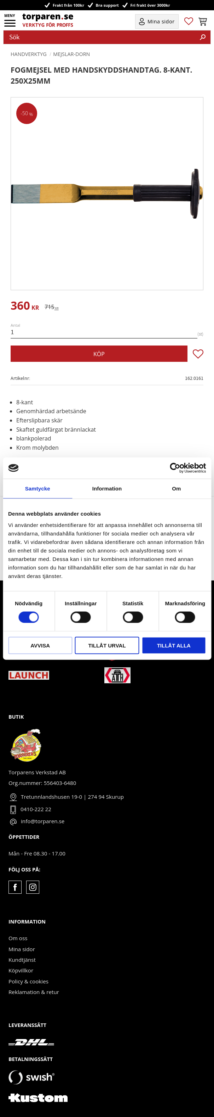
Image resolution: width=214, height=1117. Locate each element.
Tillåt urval (107, 645)
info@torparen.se (42, 821)
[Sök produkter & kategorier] (99, 37)
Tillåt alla (174, 645)
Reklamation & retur (33, 991)
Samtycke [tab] (37, 488)
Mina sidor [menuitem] (161, 21)
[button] (10, 25)
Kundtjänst (22, 959)
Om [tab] (176, 488)
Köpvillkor (20, 970)
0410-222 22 (36, 809)
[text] (25, 307)
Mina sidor (21, 949)
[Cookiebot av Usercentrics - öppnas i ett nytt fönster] (175, 468)
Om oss (17, 938)
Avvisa (40, 645)
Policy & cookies (28, 981)
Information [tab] (107, 488)
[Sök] (202, 37)
